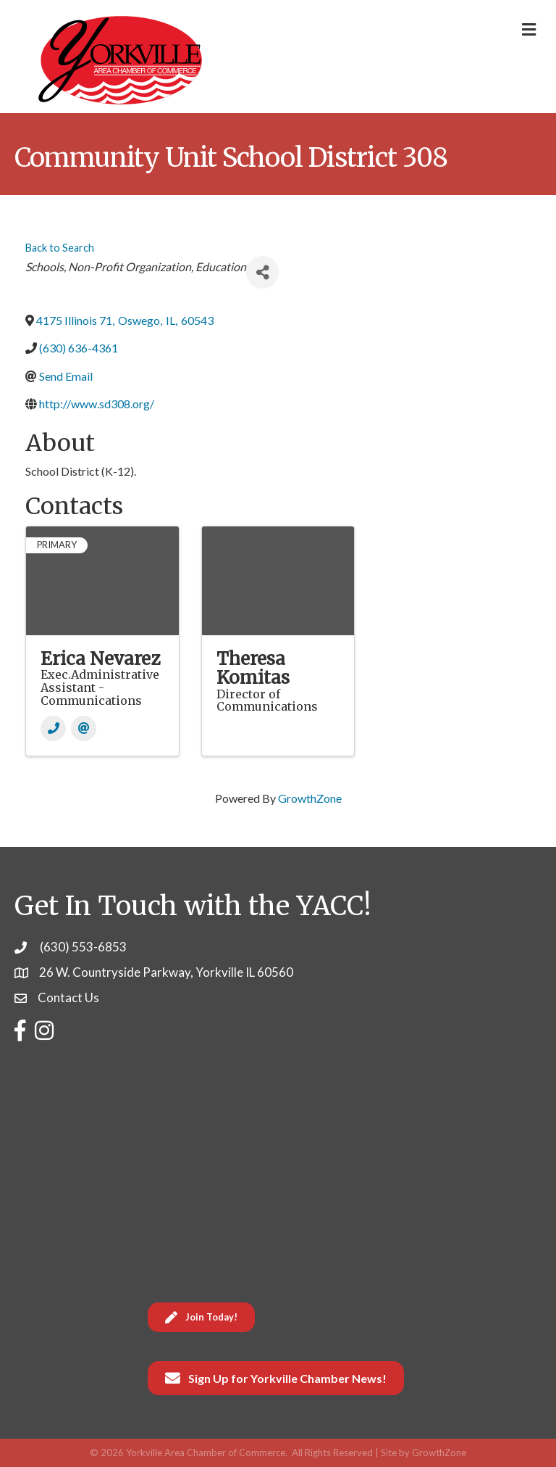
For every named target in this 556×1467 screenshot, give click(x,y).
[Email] (83, 728)
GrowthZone (310, 798)
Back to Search (59, 247)
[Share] (262, 272)
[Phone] (53, 728)
